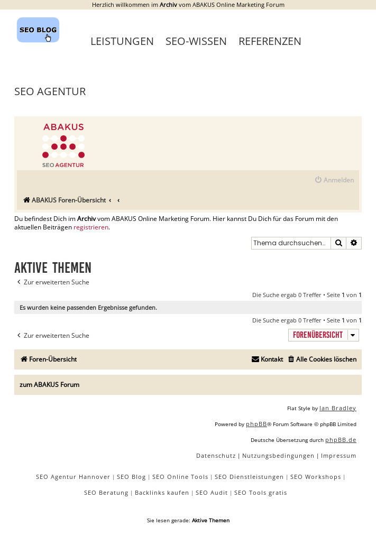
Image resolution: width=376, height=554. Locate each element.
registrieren (91, 227)
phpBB (256, 424)
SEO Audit (212, 492)
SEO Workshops (315, 477)
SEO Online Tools (180, 477)
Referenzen (270, 41)
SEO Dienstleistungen (249, 477)
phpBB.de (340, 440)
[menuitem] (334, 180)
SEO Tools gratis (260, 492)
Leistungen (122, 41)
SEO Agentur (50, 91)
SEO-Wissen (196, 41)
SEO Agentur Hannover (73, 477)
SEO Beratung (106, 492)
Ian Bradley (337, 408)
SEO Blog (131, 477)
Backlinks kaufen (162, 492)
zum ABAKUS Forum (49, 384)
